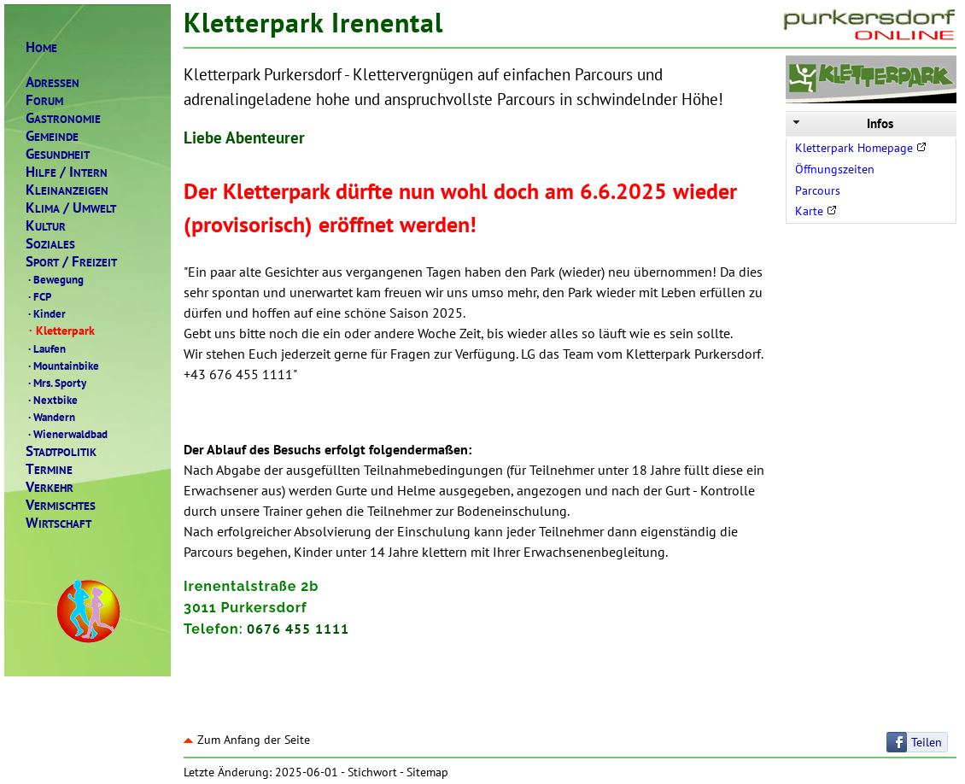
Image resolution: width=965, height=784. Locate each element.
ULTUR (46, 226)
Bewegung (55, 279)
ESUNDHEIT (58, 154)
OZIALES (50, 244)
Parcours (817, 190)
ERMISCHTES (61, 505)
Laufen (46, 348)
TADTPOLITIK (61, 451)
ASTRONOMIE (63, 118)
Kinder (46, 313)
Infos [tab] (841, 123)
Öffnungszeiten (834, 169)
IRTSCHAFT (58, 523)
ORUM (44, 100)
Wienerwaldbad (67, 434)
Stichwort (372, 772)
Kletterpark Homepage (861, 147)
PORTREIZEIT (71, 262)
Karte (816, 211)
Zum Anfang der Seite (247, 739)
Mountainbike (62, 365)
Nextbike (52, 399)
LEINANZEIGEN (67, 190)
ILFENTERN (67, 172)
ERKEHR (49, 487)
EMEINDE (52, 136)
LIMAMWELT (71, 208)
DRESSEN (52, 82)
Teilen (926, 742)
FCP (38, 296)
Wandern (50, 416)
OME (41, 47)
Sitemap (427, 772)
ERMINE (49, 469)
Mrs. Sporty (56, 382)
